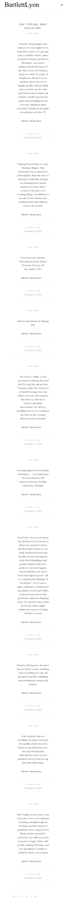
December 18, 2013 (33, 137)
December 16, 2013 (33, 638)
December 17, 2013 (33, 294)
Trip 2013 (33, 33)
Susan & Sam (33, 134)
